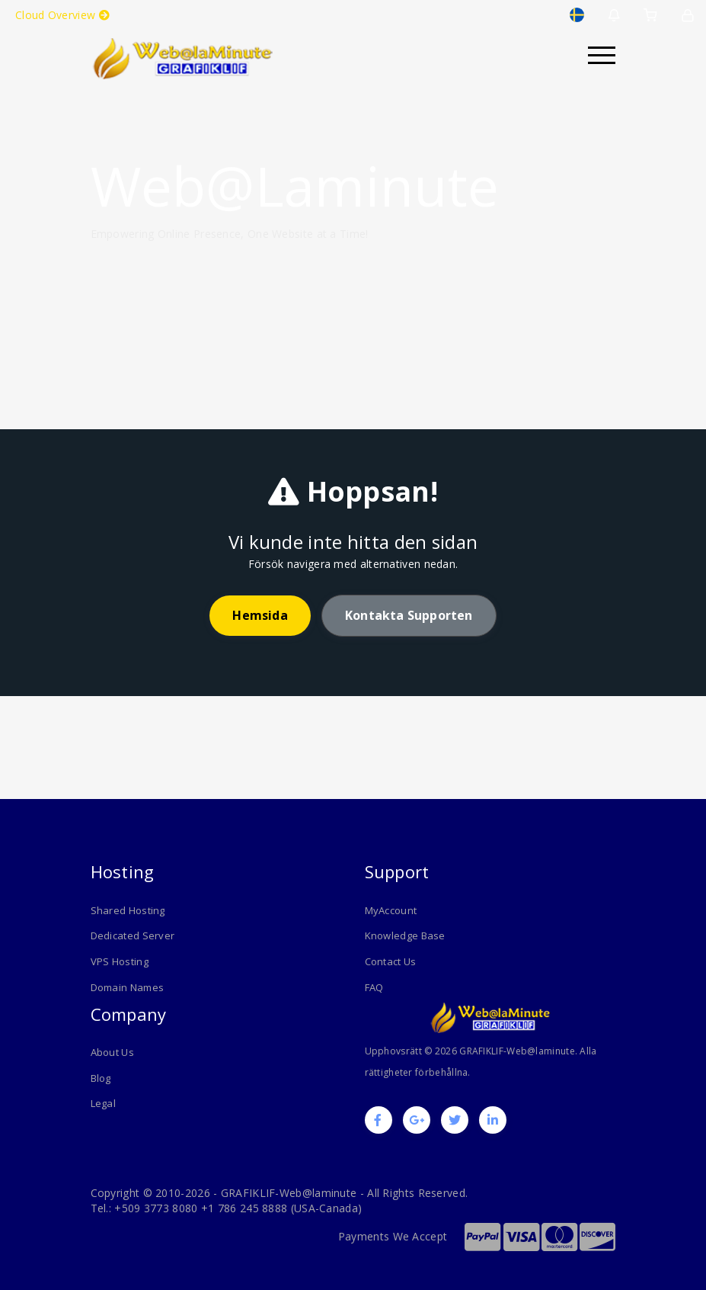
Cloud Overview (62, 15)
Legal (104, 1103)
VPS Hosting (120, 961)
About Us (112, 1051)
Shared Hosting (128, 910)
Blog (101, 1077)
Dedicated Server (133, 935)
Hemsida (259, 615)
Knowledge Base (405, 935)
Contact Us (391, 961)
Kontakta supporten (409, 615)
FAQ (374, 987)
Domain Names (128, 987)
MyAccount (391, 910)
